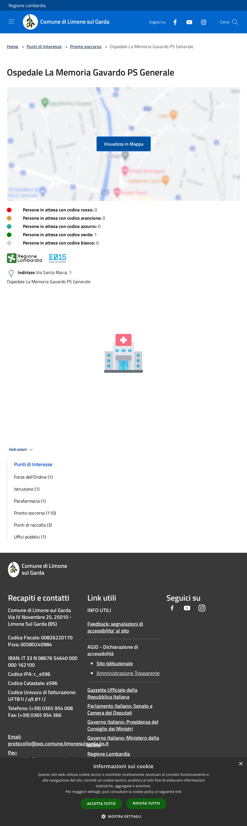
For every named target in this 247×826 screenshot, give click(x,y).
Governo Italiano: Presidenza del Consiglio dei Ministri (122, 725)
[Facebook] (172, 22)
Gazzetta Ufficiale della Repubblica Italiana (112, 693)
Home (12, 46)
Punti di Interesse (44, 46)
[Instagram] (201, 22)
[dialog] (123, 792)
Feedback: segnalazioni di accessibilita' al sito (115, 627)
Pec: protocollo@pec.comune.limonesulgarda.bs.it (58, 756)
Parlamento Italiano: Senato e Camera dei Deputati (119, 709)
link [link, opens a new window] (178, 791)
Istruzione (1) (26, 489)
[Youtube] (187, 22)
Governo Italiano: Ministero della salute (123, 741)
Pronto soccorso (85, 46)
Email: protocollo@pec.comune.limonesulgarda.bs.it (58, 740)
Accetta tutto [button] (101, 803)
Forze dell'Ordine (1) (33, 477)
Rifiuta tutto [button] (146, 803)
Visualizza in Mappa (123, 143)
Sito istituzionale (115, 663)
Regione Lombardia (27, 5)
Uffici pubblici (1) (30, 536)
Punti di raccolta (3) (33, 524)
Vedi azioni (22, 449)
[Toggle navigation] (11, 21)
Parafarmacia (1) (30, 500)
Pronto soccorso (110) (35, 512)
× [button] (240, 764)
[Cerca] (235, 22)
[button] (124, 816)
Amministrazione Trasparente (128, 673)
